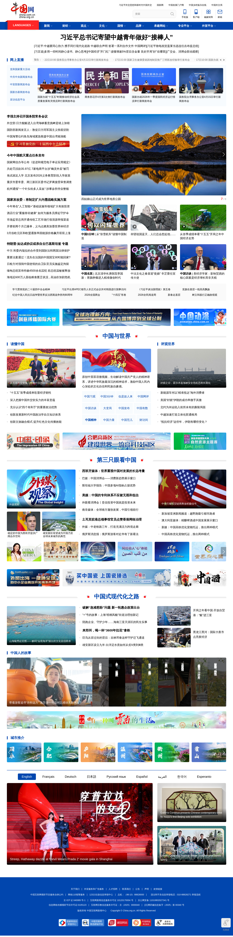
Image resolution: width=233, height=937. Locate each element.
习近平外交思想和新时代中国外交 (135, 5)
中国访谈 (185, 274)
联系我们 (126, 890)
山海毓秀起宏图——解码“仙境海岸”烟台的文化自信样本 (40, 642)
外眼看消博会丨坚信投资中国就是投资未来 (109, 503)
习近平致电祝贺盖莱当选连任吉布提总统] (173, 46)
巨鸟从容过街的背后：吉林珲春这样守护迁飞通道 (113, 638)
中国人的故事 (20, 654)
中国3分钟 (87, 234)
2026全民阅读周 (147, 295)
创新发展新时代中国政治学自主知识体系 (35, 415)
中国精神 (90, 420)
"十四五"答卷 (119, 295)
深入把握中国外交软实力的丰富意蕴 (32, 400)
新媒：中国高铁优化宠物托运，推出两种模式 (190, 528)
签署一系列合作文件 (121, 46)
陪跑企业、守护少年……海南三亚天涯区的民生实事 (114, 623)
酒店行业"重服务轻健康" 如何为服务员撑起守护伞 (38, 213)
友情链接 (157, 890)
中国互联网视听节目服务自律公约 (46, 896)
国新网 (160, 5)
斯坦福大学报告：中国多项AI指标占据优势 (109, 486)
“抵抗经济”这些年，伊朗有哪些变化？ (183, 422)
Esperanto (204, 777)
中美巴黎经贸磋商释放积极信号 (179, 504)
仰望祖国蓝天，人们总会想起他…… (153, 234)
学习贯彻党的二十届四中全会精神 (31, 290)
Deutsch (70, 777)
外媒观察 (14, 505)
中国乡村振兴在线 (197, 5)
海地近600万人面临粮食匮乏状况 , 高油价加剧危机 (38, 277)
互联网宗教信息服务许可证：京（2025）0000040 (115, 906)
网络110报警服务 (76, 896)
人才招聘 (113, 890)
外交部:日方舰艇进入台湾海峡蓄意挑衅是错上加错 (38, 123)
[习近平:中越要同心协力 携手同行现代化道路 (62, 46)
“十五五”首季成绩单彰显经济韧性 (30, 393)
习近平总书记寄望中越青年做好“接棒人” (116, 37)
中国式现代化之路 (116, 597)
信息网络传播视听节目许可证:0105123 (67, 906)
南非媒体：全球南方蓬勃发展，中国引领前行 (110, 510)
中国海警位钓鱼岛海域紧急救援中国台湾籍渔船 (36, 136)
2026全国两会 (92, 295)
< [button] (221, 59)
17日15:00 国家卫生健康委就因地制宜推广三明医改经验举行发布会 (152, 60)
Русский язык (116, 777)
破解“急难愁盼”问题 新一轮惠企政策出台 (111, 608)
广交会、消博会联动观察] (183, 51)
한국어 (182, 777)
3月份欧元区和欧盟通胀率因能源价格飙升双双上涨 (39, 233)
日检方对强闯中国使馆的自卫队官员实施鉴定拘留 (38, 264)
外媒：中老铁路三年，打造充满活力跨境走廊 (110, 527)
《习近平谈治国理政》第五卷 (154, 290)
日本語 (91, 777)
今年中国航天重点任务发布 (26, 155)
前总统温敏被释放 (59, 271)
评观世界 (168, 344)
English (27, 777)
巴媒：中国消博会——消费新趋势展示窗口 (109, 478)
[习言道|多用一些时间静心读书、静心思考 (60, 51)
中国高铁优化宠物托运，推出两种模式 (185, 534)
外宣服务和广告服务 (94, 890)
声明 (146, 890)
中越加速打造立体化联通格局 (178, 415)
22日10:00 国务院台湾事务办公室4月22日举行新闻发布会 (77, 60)
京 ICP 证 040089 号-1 (75, 901)
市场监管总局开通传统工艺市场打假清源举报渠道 (38, 220)
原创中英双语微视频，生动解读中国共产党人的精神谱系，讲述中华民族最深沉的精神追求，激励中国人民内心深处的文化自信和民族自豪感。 (116, 382)
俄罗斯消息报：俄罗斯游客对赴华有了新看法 (110, 534)
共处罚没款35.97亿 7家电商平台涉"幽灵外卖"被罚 (38, 169)
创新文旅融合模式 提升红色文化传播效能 (36, 422)
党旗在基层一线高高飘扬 (196, 290)
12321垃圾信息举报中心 (101, 896)
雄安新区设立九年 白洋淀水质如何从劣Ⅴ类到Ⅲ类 (112, 645)
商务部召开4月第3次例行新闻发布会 (105, 97)
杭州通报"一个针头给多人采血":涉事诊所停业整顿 (38, 189)
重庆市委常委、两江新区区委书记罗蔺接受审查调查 (39, 182)
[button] (223, 154)
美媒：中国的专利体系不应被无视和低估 (110, 496)
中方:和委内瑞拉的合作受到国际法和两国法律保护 (38, 251)
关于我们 (75, 890)
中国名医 (87, 274)
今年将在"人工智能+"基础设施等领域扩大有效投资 (38, 206)
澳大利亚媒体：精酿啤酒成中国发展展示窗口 (190, 521)
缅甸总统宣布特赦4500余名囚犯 (27, 271)
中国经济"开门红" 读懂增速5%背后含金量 (114, 51)
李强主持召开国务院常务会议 (27, 116)
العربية (162, 777)
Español (142, 777)
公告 (137, 890)
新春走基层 (174, 295)
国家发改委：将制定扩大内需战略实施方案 (36, 200)
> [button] (224, 59)
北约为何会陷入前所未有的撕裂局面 (183, 407)
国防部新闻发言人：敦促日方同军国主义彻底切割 (38, 129)
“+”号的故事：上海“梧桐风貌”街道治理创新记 (110, 615)
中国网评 (140, 46)
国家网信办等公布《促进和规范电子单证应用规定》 (39, 162)
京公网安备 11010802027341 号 (153, 901)
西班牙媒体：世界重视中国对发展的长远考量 (113, 471)
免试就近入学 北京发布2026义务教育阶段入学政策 (38, 175)
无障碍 (226, 924)
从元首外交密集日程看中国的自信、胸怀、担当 (36, 383)
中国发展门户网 (176, 5)
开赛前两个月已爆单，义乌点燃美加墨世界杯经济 (38, 226)
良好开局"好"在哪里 (153, 51)
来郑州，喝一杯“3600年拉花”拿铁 (106, 631)
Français (48, 777)
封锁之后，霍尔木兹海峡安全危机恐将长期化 (185, 383)
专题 (65, 244)
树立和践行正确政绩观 (204, 295)
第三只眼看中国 (116, 460)
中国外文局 (216, 5)
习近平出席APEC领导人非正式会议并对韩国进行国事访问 (94, 290)
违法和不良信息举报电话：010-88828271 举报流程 (176, 896)
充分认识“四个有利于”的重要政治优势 (33, 407)
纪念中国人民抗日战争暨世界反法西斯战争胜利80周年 (42, 295)
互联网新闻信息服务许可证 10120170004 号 (111, 901)
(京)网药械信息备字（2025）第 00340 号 (164, 906)
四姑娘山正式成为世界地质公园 (101, 199)
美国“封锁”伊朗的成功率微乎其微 (181, 400)
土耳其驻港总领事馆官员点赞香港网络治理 (112, 520)
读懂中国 (17, 344)
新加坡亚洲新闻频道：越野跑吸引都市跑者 (188, 514)
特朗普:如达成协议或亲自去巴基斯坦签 (34, 244)
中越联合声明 (99, 46)
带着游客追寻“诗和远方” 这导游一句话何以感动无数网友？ (45, 703)
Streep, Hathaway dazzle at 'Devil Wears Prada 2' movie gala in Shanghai (61, 860)
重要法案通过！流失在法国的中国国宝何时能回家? (39, 257)
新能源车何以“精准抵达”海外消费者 (182, 393)
